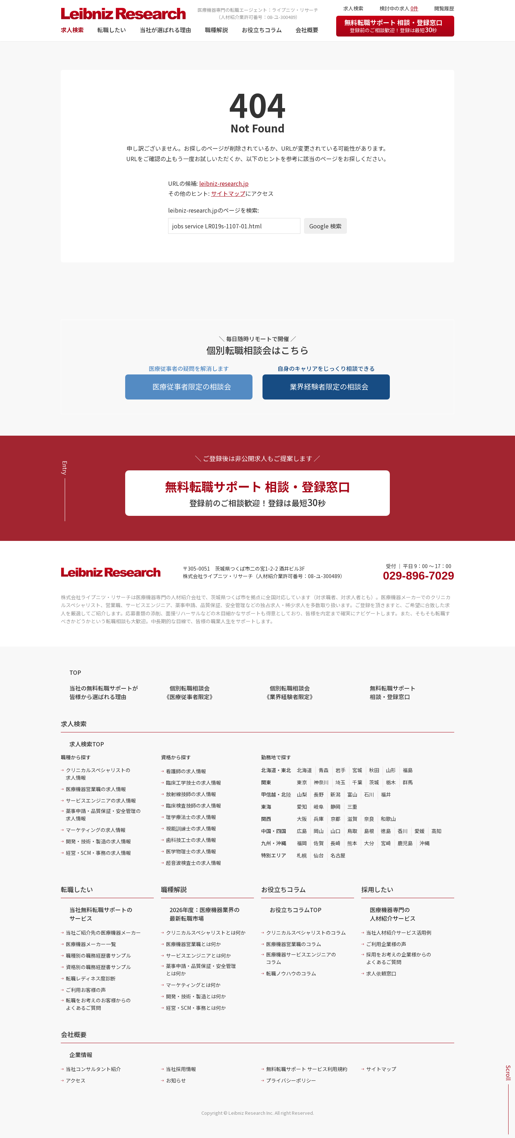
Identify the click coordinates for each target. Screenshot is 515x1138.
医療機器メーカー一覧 (91, 944)
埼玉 (340, 782)
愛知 (302, 806)
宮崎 (386, 843)
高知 (436, 830)
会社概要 (306, 29)
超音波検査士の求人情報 (193, 862)
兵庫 (319, 818)
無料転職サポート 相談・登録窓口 (393, 26)
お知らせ (176, 1080)
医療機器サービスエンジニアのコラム (301, 958)
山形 (391, 770)
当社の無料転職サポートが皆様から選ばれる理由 (103, 692)
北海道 (304, 770)
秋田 (374, 770)
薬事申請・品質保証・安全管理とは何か (201, 969)
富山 (352, 794)
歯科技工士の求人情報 (191, 839)
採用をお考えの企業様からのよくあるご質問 (398, 958)
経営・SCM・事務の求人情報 (98, 852)
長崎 (335, 843)
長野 (319, 794)
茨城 (374, 782)
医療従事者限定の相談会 (191, 386)
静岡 (335, 806)
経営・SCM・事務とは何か (196, 1007)
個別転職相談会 (189, 692)
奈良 (369, 818)
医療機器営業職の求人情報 (96, 789)
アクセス (75, 1080)
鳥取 (352, 830)
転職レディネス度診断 (91, 978)
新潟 (335, 794)
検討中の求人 (398, 8)
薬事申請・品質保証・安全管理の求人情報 (103, 814)
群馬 (408, 782)
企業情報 (80, 1054)
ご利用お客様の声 (86, 989)
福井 (386, 794)
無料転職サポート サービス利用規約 (306, 1068)
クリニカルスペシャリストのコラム (306, 932)
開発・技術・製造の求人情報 (98, 841)
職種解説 (216, 29)
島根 (369, 830)
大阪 (302, 818)
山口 (335, 830)
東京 (302, 782)
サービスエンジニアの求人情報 (101, 800)
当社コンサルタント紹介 (93, 1068)
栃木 (391, 782)
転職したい (111, 29)
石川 (369, 794)
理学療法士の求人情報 (191, 816)
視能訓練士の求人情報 (191, 828)
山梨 (302, 794)
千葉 (357, 782)
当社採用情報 (181, 1068)
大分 (369, 843)
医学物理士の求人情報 (191, 851)
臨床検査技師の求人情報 (193, 805)
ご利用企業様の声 (386, 944)
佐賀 (319, 843)
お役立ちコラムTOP (296, 909)
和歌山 (388, 818)
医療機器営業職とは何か (193, 944)
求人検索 (72, 29)
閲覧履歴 (444, 8)
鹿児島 (405, 843)
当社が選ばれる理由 (165, 29)
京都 (335, 818)
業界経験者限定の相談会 (329, 386)
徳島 (386, 830)
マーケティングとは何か (193, 984)
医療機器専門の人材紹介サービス (393, 913)
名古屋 (337, 855)
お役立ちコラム (262, 29)
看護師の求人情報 (186, 771)
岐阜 (319, 806)
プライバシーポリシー (291, 1080)
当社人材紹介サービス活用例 (398, 932)
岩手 (340, 770)
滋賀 (352, 818)
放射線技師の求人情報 (191, 794)
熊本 (352, 843)
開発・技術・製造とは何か (196, 996)
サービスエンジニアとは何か (198, 955)
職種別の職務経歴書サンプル (98, 955)
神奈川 (321, 782)
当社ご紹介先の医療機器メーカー (103, 932)
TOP (75, 672)
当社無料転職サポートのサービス (100, 913)
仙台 (319, 855)
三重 (352, 806)
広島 (302, 830)
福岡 (302, 843)
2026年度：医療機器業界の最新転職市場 (205, 913)
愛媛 (420, 830)
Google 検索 (325, 226)
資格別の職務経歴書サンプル (98, 966)
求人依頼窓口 (381, 973)
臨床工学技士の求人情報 (193, 782)
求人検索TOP (86, 744)
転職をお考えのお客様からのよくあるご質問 (98, 1004)
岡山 (319, 830)
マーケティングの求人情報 (96, 829)
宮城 (357, 770)
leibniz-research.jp (224, 183)
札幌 (302, 855)
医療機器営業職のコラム (293, 944)
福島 (408, 770)
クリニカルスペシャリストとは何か (206, 932)
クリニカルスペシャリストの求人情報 (98, 773)
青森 (324, 770)
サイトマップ (228, 193)
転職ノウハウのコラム (291, 973)
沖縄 (425, 843)
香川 (403, 830)
